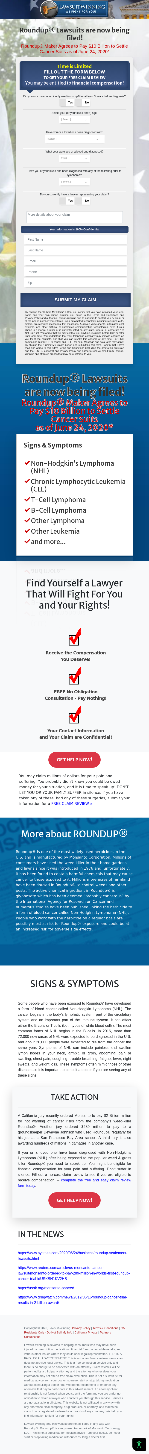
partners (89, 318)
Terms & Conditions (105, 1328)
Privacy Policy (33, 318)
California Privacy (86, 1332)
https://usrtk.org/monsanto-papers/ (46, 1288)
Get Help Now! (74, 759)
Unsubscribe (32, 1337)
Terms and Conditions (105, 315)
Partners (105, 1332)
